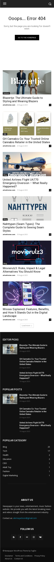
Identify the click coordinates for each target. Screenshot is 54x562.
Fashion (6, 93)
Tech (5, 304)
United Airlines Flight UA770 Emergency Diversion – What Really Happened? (25, 183)
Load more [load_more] (27, 325)
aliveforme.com (9, 105)
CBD (5, 134)
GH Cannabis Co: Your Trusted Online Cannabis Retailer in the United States (26, 140)
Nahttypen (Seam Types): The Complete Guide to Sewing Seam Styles (23, 227)
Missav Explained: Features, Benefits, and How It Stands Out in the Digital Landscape (26, 313)
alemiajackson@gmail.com (25, 518)
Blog (5, 175)
